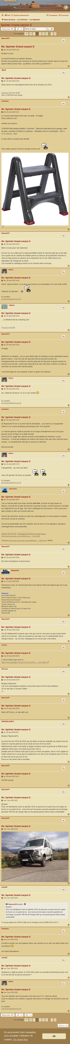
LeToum (4, 645)
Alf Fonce (4, 669)
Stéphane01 (15, 570)
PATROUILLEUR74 (7, 721)
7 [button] (51, 33)
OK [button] (54, 1036)
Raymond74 (5, 38)
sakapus (12, 305)
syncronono (13, 489)
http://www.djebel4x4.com (10, 299)
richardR (4, 887)
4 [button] (43, 33)
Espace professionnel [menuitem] (20, 15)
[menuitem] (7, 15)
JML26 (3, 70)
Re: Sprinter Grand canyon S (17, 46)
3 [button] (40, 33)
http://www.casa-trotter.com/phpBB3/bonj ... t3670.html (27, 540)
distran (10, 269)
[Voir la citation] (25, 904)
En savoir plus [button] (20, 1039)
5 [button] (46, 33)
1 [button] (33, 33)
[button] (26, 33)
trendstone (5, 101)
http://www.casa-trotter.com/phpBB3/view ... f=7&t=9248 (20, 536)
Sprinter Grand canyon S (16, 25)
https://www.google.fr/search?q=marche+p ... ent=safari (24, 662)
